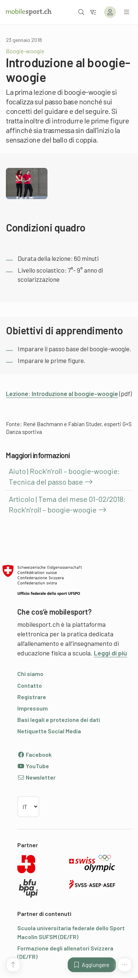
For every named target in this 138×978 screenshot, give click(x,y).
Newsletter (36, 777)
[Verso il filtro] (93, 12)
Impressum (32, 708)
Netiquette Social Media (49, 730)
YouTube (33, 765)
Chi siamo (30, 673)
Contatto (29, 685)
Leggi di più (110, 653)
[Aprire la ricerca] (81, 12)
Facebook (34, 754)
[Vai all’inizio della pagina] (13, 964)
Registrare (31, 696)
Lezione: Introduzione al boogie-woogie (62, 393)
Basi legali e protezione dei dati (58, 719)
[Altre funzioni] (124, 964)
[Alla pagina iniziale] (29, 12)
